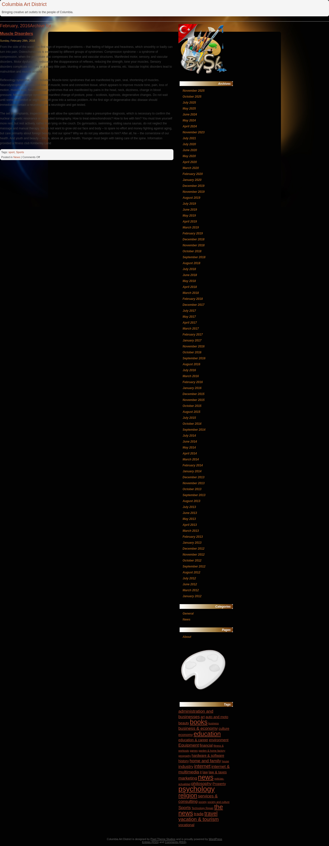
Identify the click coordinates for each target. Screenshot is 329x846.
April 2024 (190, 126)
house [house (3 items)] (225, 761)
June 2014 (190, 441)
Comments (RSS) (175, 842)
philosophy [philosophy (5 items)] (201, 783)
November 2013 (194, 483)
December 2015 (193, 394)
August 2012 (191, 572)
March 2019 (191, 227)
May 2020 (189, 156)
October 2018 (192, 251)
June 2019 (190, 209)
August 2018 (191, 263)
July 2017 (189, 310)
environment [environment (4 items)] (218, 740)
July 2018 (189, 269)
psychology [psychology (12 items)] (196, 789)
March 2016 (191, 376)
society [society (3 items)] (202, 801)
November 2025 (194, 90)
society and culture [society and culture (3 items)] (219, 801)
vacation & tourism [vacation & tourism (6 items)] (198, 819)
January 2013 (192, 542)
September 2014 (194, 429)
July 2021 (189, 138)
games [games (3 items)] (194, 750)
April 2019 (190, 221)
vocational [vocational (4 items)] (186, 825)
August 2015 (191, 412)
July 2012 (189, 578)
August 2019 (191, 197)
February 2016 (193, 382)
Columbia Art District (24, 4)
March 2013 (191, 531)
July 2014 (189, 435)
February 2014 (193, 465)
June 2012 (190, 584)
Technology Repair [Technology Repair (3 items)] (202, 808)
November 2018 (194, 245)
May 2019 (189, 215)
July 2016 (189, 370)
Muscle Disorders (16, 33)
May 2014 (189, 447)
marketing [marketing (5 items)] (187, 778)
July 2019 (189, 203)
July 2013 (189, 507)
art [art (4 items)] (203, 717)
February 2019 (193, 233)
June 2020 (190, 150)
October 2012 (192, 560)
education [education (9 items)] (207, 733)
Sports (20, 152)
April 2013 (190, 525)
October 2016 (192, 352)
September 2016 (194, 358)
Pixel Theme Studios (162, 839)
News (16, 157)
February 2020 (193, 174)
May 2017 (189, 316)
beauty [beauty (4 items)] (183, 723)
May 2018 (189, 281)
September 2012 (194, 566)
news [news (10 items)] (205, 777)
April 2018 (190, 287)
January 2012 (192, 596)
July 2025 (189, 102)
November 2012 (194, 554)
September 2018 (194, 257)
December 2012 (193, 548)
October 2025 (192, 96)
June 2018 (190, 275)
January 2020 (192, 180)
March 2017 (191, 328)
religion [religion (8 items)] (187, 795)
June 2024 (190, 114)
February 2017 (193, 334)
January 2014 (192, 471)
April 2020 (190, 162)
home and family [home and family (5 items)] (205, 760)
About (187, 637)
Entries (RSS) (150, 842)
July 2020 (189, 144)
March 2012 (191, 590)
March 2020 (191, 168)
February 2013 (193, 536)
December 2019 (193, 186)
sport (11, 152)
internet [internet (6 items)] (202, 766)
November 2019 (194, 192)
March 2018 (191, 293)
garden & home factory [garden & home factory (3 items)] (211, 750)
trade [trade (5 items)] (198, 813)
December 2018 (193, 239)
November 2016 (194, 346)
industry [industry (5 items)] (185, 766)
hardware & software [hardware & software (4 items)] (208, 756)
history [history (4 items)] (183, 761)
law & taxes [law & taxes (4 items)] (218, 772)
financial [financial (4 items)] (206, 745)
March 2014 (191, 459)
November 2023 (194, 132)
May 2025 (189, 108)
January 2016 (192, 388)
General (188, 613)
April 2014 (190, 453)
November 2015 (194, 400)
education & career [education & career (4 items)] (193, 740)
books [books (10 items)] (198, 722)
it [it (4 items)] (201, 772)
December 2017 (193, 305)
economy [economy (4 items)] (185, 735)
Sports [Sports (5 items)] (184, 807)
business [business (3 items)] (213, 723)
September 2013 (194, 495)
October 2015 (192, 406)
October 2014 (192, 423)
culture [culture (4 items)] (224, 729)
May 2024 (189, 120)
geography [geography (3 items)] (184, 755)
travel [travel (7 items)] (211, 813)
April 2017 (190, 322)
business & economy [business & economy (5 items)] (198, 728)
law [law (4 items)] (205, 772)
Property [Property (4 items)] (219, 784)
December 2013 (193, 477)
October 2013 (192, 489)
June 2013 (190, 513)
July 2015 (189, 418)
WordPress (215, 839)
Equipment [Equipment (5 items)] (188, 745)
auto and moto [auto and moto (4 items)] (217, 717)
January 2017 (192, 340)
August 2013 (191, 501)
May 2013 (189, 519)
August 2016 (191, 364)
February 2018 (193, 299)
